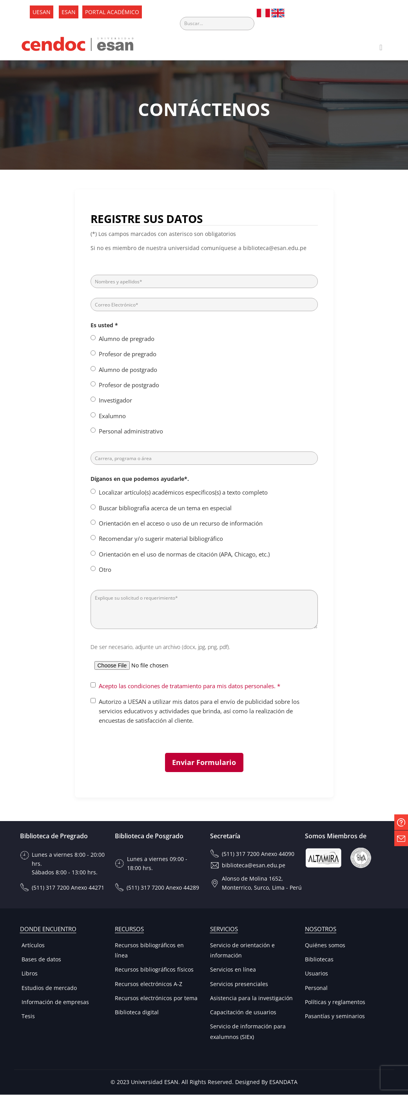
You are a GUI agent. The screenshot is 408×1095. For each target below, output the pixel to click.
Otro (105, 570)
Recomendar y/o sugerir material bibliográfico (161, 539)
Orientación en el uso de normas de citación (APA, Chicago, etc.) (184, 554)
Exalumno (112, 416)
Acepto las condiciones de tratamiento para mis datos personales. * (189, 686)
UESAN (42, 12)
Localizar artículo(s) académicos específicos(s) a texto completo (183, 493)
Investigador (115, 400)
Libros (29, 973)
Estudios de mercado (48, 988)
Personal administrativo (131, 431)
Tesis (27, 1016)
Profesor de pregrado (127, 354)
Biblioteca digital (137, 1012)
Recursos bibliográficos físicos (154, 970)
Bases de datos (40, 959)
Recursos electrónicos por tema (156, 998)
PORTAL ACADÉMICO (112, 12)
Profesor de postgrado (129, 385)
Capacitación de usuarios (243, 1012)
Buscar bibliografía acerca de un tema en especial (165, 508)
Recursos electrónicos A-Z (148, 984)
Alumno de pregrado (126, 339)
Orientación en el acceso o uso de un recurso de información (181, 524)
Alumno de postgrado (128, 369)
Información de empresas (54, 1002)
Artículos (32, 945)
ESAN (69, 12)
